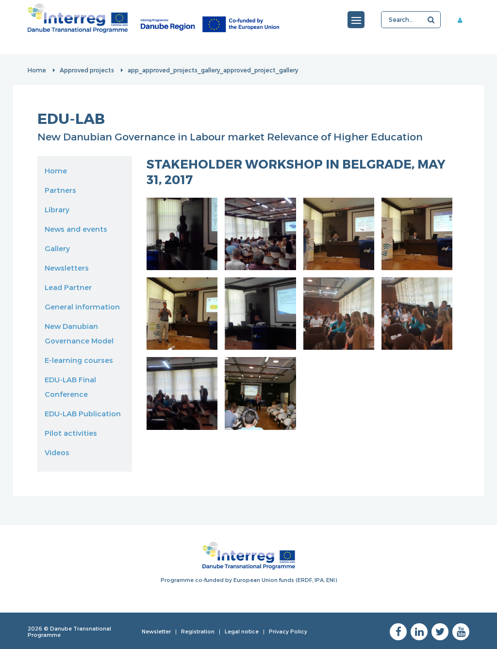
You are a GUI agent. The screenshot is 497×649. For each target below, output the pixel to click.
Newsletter (156, 631)
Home (37, 70)
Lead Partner (68, 287)
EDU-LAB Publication (83, 413)
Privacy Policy (288, 631)
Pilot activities (71, 432)
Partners (60, 190)
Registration (198, 631)
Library (57, 209)
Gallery (57, 248)
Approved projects (87, 70)
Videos (57, 452)
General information (82, 306)
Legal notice (242, 631)
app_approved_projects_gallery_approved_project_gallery (213, 70)
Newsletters (67, 267)
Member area (463, 20)
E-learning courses (79, 360)
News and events (76, 228)
